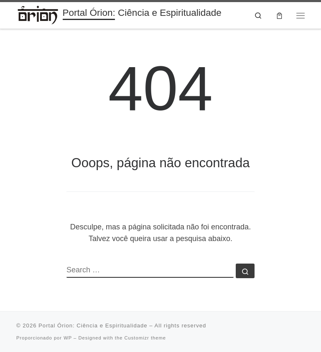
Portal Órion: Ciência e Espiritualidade (93, 325)
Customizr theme (145, 337)
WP (68, 337)
